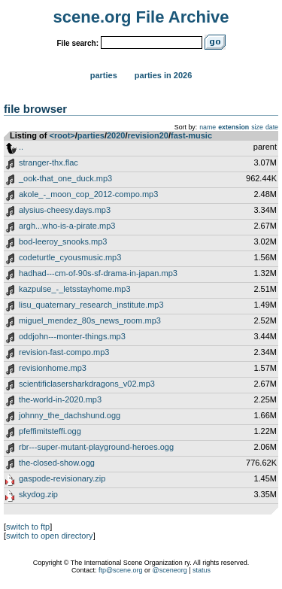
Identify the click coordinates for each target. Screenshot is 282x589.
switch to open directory (49, 535)
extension (233, 127)
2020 (116, 135)
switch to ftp (28, 526)
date (271, 127)
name (207, 127)
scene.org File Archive (141, 17)
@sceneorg (170, 570)
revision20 (148, 135)
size (257, 127)
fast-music (191, 135)
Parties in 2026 (163, 75)
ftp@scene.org (121, 570)
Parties (103, 75)
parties (91, 135)
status (202, 570)
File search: (77, 43)
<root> (62, 135)
